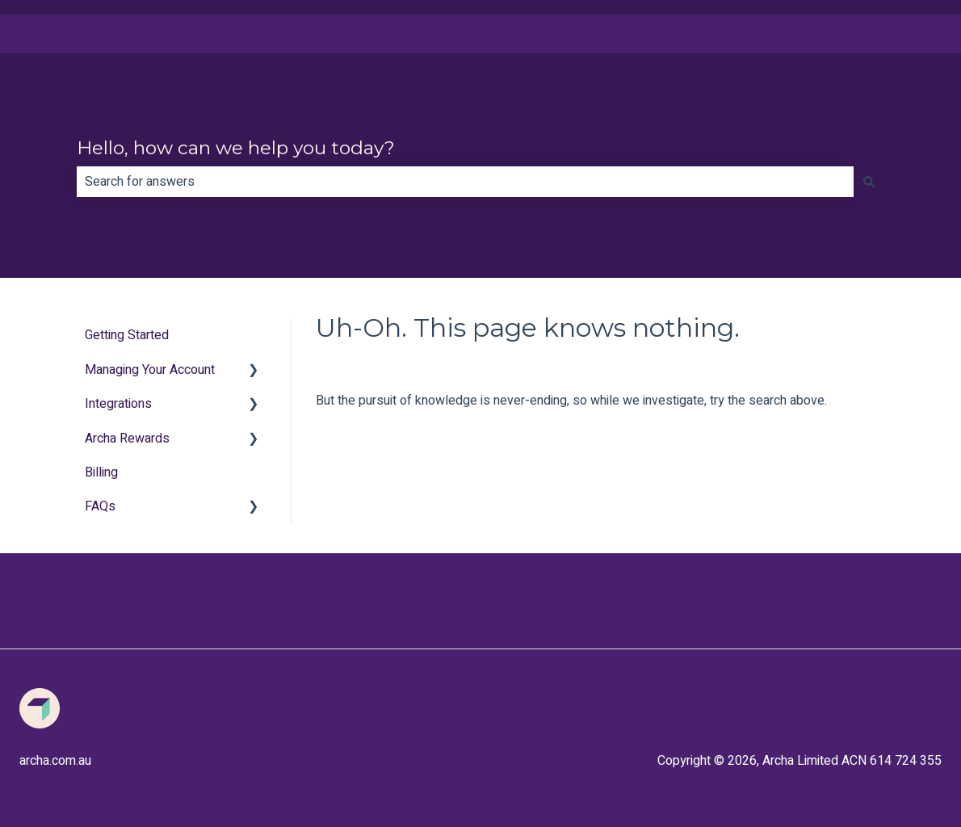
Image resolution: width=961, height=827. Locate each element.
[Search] (869, 181)
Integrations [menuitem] (118, 404)
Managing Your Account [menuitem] (150, 370)
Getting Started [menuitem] (127, 335)
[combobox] (465, 181)
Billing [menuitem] (101, 472)
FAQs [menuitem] (100, 506)
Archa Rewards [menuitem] (127, 438)
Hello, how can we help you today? (236, 147)
